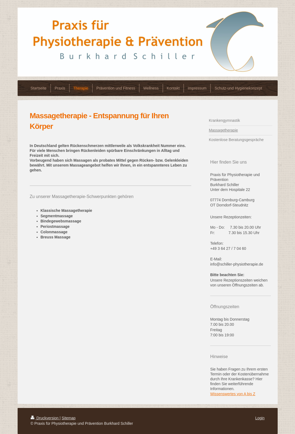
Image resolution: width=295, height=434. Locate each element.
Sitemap (69, 418)
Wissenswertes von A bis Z (232, 394)
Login (259, 418)
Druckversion (45, 418)
